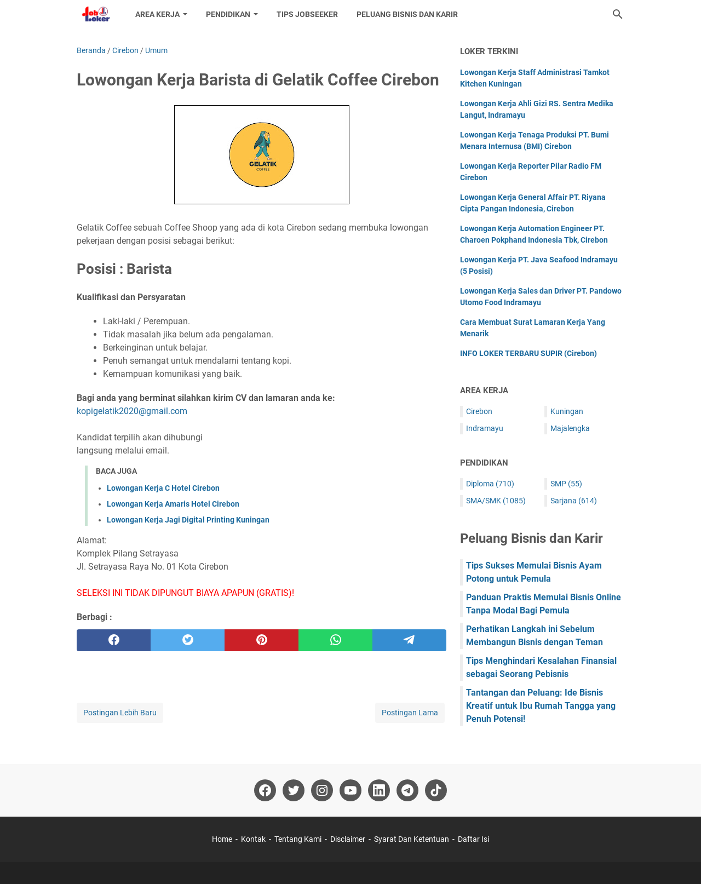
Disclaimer (347, 839)
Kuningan (566, 411)
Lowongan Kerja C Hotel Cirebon (163, 488)
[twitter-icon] (293, 790)
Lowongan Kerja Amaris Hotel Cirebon (173, 504)
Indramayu (484, 428)
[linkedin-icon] (379, 790)
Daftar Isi (473, 839)
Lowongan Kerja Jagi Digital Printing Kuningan (188, 519)
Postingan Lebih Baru (120, 712)
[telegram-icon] (407, 790)
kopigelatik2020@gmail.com (132, 411)
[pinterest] (261, 640)
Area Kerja (157, 14)
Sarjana (573, 500)
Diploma (490, 483)
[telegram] (409, 640)
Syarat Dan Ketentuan (411, 839)
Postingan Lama (410, 712)
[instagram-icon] (322, 790)
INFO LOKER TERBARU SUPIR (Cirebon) (528, 353)
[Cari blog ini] (617, 14)
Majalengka (570, 428)
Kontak (253, 839)
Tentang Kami (297, 839)
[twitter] (188, 640)
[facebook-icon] (265, 790)
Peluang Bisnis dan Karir (407, 14)
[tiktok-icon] (436, 790)
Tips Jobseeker (307, 14)
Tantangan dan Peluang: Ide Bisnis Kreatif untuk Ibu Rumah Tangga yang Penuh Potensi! (541, 705)
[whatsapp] (335, 640)
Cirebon (479, 411)
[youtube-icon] (350, 790)
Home (222, 839)
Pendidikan (228, 14)
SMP (566, 483)
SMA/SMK (496, 500)
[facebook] (114, 640)
